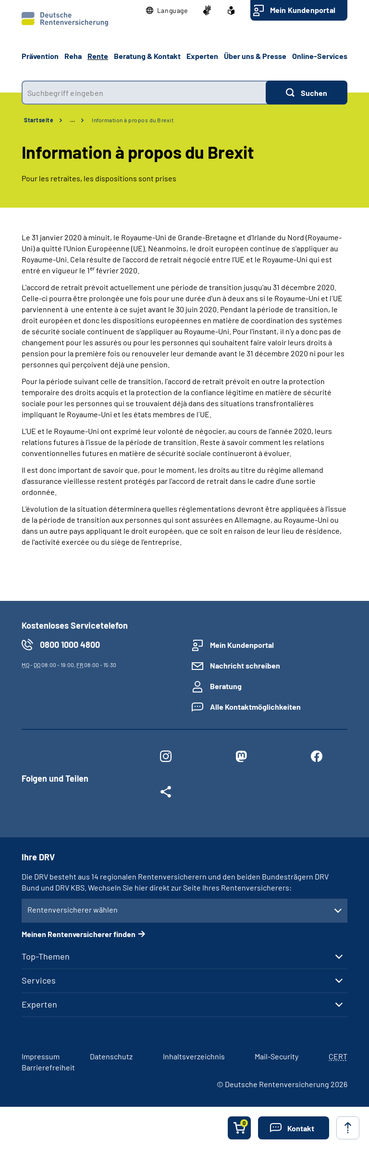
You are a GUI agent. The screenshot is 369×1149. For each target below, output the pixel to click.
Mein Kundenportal (302, 9)
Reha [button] (73, 55)
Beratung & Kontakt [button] (147, 55)
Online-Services (319, 55)
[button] (167, 10)
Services (39, 980)
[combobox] (144, 93)
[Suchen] (306, 93)
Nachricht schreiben (245, 665)
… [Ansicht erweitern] (72, 120)
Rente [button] (97, 55)
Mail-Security (276, 1056)
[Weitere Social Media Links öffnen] (165, 794)
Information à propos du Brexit (132, 120)
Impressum (41, 1056)
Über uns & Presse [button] (255, 55)
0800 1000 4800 (70, 644)
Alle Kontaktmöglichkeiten (255, 706)
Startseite (38, 120)
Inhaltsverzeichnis (194, 1056)
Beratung (226, 686)
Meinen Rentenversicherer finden (78, 933)
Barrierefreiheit (48, 1067)
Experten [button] (202, 55)
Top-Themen (46, 956)
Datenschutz (111, 1056)
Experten (39, 1004)
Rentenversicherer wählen (72, 909)
